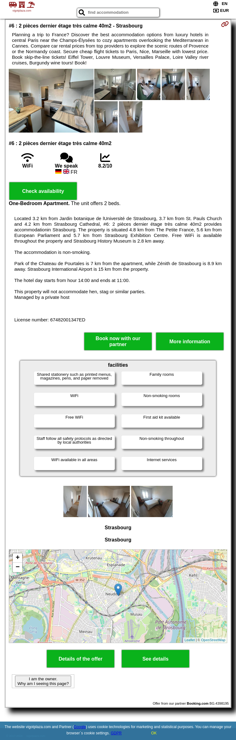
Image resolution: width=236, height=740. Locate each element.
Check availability (43, 191)
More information (190, 341)
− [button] (18, 567)
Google (80, 727)
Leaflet (189, 640)
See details (155, 659)
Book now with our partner (118, 341)
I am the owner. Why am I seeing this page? (43, 681)
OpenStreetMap (213, 640)
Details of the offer (80, 659)
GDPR (116, 733)
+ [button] (18, 558)
